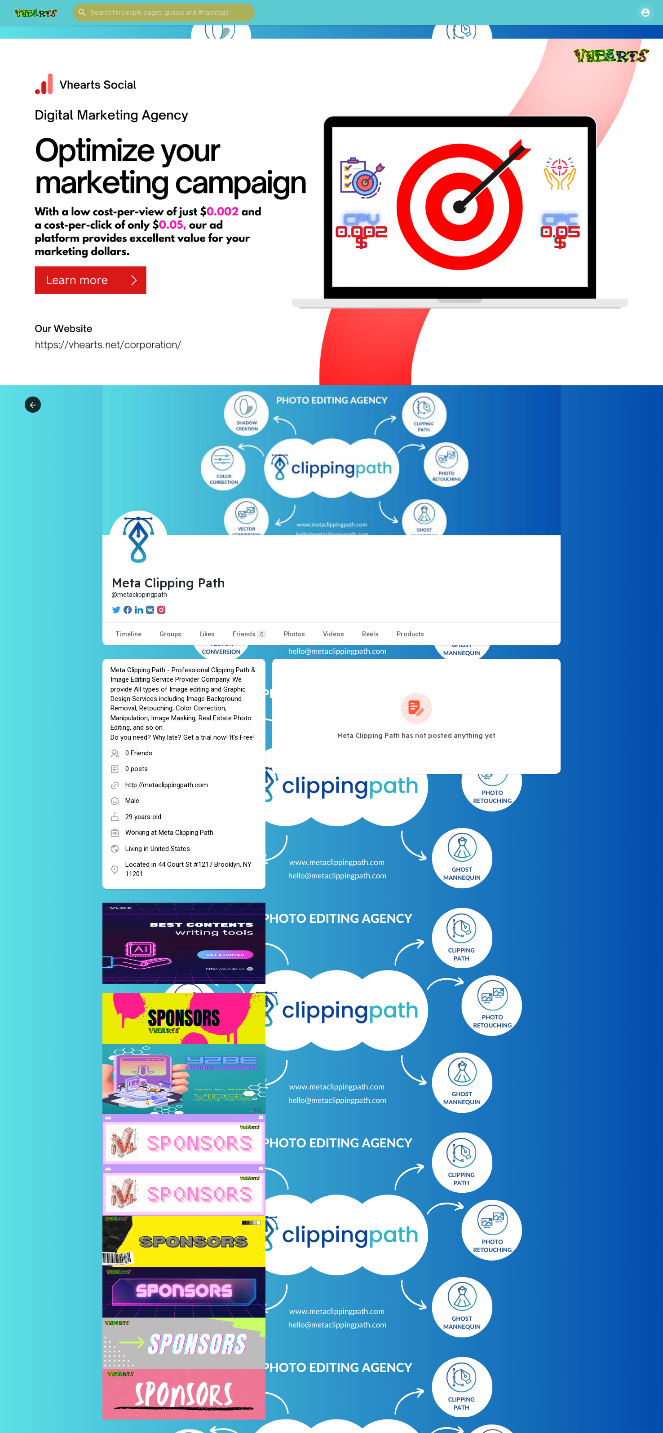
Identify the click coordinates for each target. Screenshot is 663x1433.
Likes (207, 634)
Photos (294, 634)
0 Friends (138, 753)
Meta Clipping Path (186, 833)
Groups (170, 634)
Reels (370, 634)
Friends (249, 634)
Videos (333, 634)
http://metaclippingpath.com (166, 785)
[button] (164, 13)
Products (410, 634)
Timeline (128, 634)
